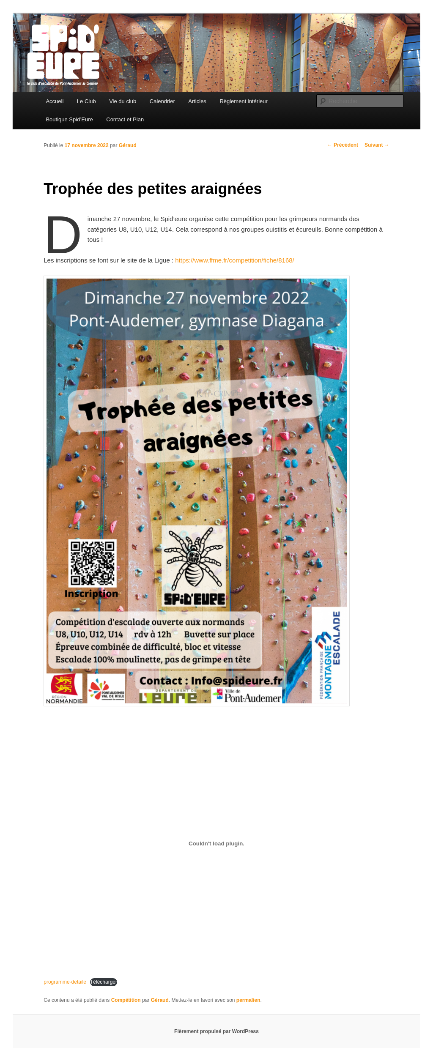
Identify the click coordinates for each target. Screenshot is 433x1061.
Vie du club (122, 101)
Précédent (342, 145)
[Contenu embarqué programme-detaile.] (216, 843)
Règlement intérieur (243, 101)
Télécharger (103, 982)
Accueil (54, 101)
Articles (197, 101)
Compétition (126, 1000)
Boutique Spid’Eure (69, 119)
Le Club (86, 101)
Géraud (128, 145)
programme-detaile (65, 982)
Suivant (376, 145)
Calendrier (162, 101)
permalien (248, 1000)
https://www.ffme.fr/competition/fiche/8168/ (234, 260)
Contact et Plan (125, 119)
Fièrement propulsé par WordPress (216, 1031)
